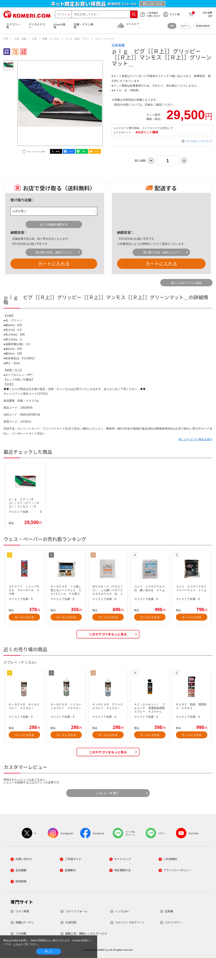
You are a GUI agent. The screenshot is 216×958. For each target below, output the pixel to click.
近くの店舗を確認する (54, 224)
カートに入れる (54, 263)
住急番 (169, 911)
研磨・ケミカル (50, 38)
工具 (34, 38)
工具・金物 (20, 38)
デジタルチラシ (37, 25)
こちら (17, 944)
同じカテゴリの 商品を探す (195, 439)
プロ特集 (20, 933)
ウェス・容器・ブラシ (77, 38)
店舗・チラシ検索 (83, 25)
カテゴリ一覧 (13, 25)
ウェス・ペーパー (104, 38)
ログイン (185, 25)
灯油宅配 (70, 922)
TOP (6, 38)
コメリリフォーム (76, 911)
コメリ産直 (22, 911)
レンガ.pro (122, 911)
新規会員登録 (203, 25)
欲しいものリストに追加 (186, 283)
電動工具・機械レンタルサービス (86, 933)
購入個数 (140, 160)
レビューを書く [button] (108, 793)
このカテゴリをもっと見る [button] (108, 634)
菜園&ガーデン (24, 922)
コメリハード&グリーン (130, 922)
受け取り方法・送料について (54, 252)
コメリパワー (173, 922)
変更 (172, 25)
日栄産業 (118, 45)
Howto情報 (59, 25)
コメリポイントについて (199, 141)
